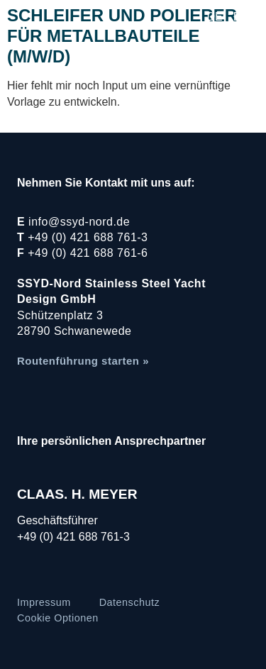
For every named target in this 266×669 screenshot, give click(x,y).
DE (215, 17)
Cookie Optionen (58, 618)
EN (241, 17)
